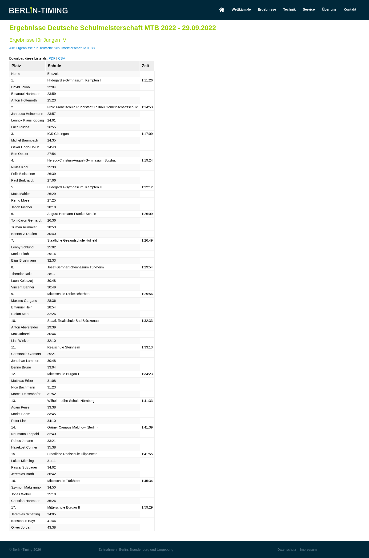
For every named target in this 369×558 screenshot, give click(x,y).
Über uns (329, 9)
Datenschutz (286, 549)
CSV (61, 58)
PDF (51, 58)
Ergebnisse (267, 9)
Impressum (308, 549)
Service (309, 9)
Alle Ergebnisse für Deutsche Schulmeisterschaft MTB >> (52, 48)
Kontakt (350, 9)
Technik (289, 9)
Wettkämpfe (241, 9)
